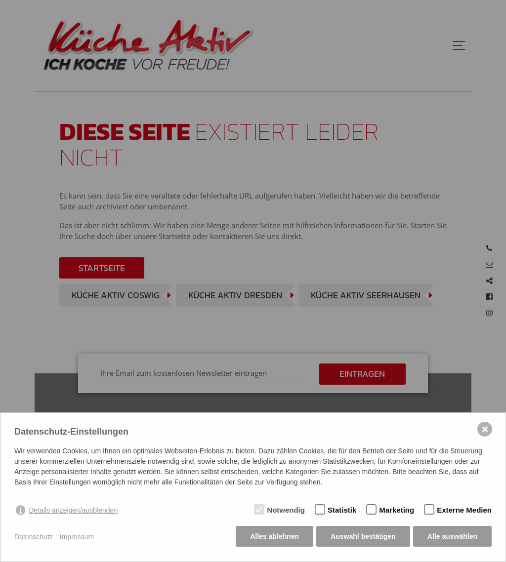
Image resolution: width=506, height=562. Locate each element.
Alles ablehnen (274, 537)
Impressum (77, 537)
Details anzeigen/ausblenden (73, 511)
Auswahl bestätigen (362, 537)
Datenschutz (33, 537)
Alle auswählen (452, 537)
